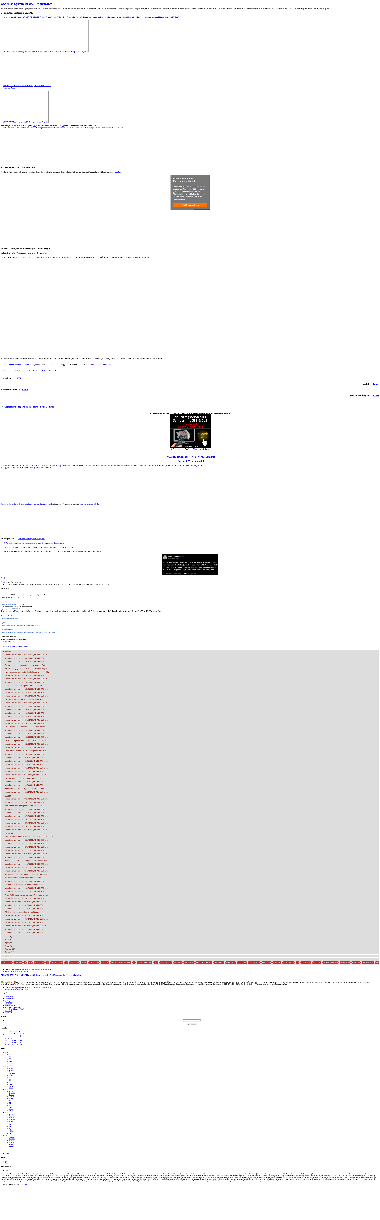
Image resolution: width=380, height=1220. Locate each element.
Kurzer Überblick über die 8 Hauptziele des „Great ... (25, 885)
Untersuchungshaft (11, 998)
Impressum (8, 1012)
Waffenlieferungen (368, 962)
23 (23, 1042)
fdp (134, 962)
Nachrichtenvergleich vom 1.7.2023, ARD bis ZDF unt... (26, 933)
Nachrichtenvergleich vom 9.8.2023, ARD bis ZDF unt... (26, 758)
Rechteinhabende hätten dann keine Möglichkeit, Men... (26, 874)
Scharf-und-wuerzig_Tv (8, 641)
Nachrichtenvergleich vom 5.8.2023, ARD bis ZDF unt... (26, 771)
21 (17, 1042)
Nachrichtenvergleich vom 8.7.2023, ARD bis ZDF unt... (26, 905)
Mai (6, 940)
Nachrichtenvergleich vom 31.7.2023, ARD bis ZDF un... (26, 799)
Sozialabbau (276, 962)
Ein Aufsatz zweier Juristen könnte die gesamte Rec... (26, 665)
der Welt (66, 257)
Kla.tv (376, 395)
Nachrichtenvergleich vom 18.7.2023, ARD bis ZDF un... (26, 854)
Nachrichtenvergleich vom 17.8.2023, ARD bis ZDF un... (26, 720)
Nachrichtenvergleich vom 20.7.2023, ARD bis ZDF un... (26, 847)
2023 (6, 1112)
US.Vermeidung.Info (177, 456)
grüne (156, 962)
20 (15, 1042)
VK (50, 371)
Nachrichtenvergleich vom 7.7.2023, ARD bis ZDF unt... (26, 909)
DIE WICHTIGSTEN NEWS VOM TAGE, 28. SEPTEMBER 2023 (27, 86)
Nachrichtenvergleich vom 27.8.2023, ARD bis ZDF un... (26, 679)
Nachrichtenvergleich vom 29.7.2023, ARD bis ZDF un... (26, 809)
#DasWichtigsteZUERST (16, 1009)
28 (17, 1044)
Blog (6, 1163)
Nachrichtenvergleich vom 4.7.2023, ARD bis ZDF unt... (26, 922)
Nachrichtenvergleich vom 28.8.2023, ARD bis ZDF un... (26, 675)
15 (21, 1040)
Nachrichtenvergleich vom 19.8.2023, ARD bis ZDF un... (26, 713)
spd (297, 962)
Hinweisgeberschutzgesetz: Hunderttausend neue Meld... (27, 672)
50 (63, 126)
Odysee (90, 365)
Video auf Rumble (9, 88)
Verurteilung (9, 1002)
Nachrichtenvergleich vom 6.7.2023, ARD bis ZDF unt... (26, 915)
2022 (6, 956)
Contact (7, 1153)
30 (23, 1044)
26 (12, 1044)
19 (12, 1042)
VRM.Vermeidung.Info (203, 456)
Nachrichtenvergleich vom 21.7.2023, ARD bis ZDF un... (26, 844)
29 (21, 1044)
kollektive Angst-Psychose (203, 962)
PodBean (58, 371)
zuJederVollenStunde (102, 365)
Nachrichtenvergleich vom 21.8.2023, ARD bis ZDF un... (26, 706)
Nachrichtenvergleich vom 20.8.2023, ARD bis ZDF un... (26, 710)
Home (7, 1161)
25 (8, 1044)
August (8, 652)
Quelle (3, 578)
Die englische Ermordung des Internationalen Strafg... (26, 778)
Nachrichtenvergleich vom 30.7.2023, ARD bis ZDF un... (26, 802)
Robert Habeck (266, 962)
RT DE (44, 371)
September (12, 1074)
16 (23, 1040)
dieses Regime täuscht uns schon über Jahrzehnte (35, 551)
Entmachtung (9, 997)
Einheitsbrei (104, 962)
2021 (6, 959)
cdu (47, 962)
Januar (8, 952)
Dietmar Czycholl (94, 962)
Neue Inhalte (33, 371)
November (12, 1070)
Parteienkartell (242, 962)
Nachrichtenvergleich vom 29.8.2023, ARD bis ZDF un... (26, 662)
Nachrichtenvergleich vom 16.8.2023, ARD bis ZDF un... (26, 723)
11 (8, 1040)
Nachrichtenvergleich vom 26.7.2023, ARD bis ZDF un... (26, 819)
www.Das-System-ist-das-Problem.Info (26, 4)
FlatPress (24, 1184)
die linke (84, 962)
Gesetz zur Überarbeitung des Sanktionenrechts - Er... (26, 686)
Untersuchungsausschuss (330, 962)
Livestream (9, 833)
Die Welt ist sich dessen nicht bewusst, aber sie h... (25, 699)
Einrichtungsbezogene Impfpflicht (121, 962)
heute (35, 406)
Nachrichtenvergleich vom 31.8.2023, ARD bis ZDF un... (26, 655)
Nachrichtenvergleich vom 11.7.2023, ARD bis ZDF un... (26, 892)
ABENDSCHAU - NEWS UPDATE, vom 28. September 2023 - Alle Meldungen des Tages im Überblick (41, 975)
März (7, 946)
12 (12, 1040)
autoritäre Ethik (39, 962)
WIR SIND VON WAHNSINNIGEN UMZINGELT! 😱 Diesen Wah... (30, 837)
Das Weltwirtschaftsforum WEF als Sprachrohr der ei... (26, 751)
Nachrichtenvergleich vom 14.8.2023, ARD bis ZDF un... (26, 734)
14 (17, 1040)
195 (34, 126)
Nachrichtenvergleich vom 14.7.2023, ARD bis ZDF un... (26, 871)
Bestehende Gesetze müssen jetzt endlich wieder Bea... (26, 861)
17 (6, 1042)
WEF (377, 962)
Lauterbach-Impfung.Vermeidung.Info (31, 539)
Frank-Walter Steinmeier (144, 962)
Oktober (11, 1072)
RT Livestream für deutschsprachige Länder (22, 912)
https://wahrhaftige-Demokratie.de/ (18, 646)
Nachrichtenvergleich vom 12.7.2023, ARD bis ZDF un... (26, 888)
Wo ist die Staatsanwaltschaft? (90, 504)
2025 (6, 1066)
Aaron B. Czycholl (7, 962)
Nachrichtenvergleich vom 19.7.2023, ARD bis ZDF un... (26, 850)
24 (6, 1044)
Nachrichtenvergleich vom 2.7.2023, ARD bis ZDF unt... (26, 929)
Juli (6, 796)
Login (6, 1170)
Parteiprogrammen (254, 962)
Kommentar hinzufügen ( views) (16, 971)
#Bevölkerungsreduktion (34, 468)
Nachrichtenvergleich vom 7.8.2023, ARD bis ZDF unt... (26, 764)
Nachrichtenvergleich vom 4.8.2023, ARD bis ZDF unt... (26, 775)
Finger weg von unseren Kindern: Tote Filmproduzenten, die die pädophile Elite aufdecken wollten (38, 547)
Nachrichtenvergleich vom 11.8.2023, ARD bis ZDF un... (26, 747)
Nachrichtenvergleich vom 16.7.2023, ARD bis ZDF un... (26, 864)
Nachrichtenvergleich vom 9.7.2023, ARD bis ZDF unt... (26, 902)
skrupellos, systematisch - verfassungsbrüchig (70, 551)
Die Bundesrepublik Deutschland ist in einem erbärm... (26, 741)
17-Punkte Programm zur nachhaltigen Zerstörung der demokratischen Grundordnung (33, 543)
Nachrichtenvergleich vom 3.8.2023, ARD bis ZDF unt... (26, 782)
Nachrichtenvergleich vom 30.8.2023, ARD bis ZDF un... (26, 658)
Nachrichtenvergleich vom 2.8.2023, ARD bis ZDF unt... (26, 785)
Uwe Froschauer (345, 962)
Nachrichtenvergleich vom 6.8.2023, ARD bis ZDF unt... (26, 768)
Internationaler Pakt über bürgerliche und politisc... (24, 878)
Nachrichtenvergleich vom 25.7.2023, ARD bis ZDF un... (26, 823)
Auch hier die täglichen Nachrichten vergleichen (22, 365)
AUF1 (20, 378)
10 (6, 1040)
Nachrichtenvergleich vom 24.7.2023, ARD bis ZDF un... (26, 826)
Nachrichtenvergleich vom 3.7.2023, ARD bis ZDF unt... (26, 926)
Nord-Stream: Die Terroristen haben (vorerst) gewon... (26, 727)
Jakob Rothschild (189, 962)
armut (30, 962)
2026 (6, 1052)
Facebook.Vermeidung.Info (191, 461)
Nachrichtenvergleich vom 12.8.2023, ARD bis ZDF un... (26, 744)
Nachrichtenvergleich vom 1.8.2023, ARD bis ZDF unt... (26, 792)
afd (25, 962)
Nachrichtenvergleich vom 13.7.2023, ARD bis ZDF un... (26, 881)
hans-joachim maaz (165, 962)
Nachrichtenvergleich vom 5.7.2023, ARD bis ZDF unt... (26, 919)
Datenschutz (8, 1011)
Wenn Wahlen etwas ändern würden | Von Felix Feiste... (26, 895)
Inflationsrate (178, 962)
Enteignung (8, 1004)
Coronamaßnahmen (56, 962)
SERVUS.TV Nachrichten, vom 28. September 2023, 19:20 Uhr (25, 122)
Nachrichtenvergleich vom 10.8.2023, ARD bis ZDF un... (26, 754)
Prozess (7, 1000)
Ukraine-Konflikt (305, 962)
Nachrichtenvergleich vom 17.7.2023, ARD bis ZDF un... (26, 857)
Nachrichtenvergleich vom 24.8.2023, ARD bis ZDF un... (26, 692)
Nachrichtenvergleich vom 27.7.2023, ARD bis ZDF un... (26, 816)
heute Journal (47, 406)
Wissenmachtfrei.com (201, 449)
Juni (7, 937)
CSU (66, 962)
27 (15, 1044)
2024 (6, 1089)
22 (21, 1042)
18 (8, 1042)
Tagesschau (10, 406)
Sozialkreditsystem (288, 962)
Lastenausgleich (218, 962)
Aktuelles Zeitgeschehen (45, 969)
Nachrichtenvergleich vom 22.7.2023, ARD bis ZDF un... (26, 840)
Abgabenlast (18, 962)
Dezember (12, 1068)
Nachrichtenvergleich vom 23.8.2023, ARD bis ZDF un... (26, 696)
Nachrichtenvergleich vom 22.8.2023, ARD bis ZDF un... (26, 703)
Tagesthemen (24, 406)
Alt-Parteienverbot (10, 1005)
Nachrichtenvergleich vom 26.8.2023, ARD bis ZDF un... (26, 682)
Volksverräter (356, 962)
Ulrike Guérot (317, 962)
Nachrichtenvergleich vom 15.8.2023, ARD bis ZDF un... (26, 730)
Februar (8, 949)
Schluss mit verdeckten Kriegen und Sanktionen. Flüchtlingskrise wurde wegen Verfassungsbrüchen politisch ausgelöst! (45, 52)
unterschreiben (116, 172)
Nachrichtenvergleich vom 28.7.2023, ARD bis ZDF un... (26, 813)
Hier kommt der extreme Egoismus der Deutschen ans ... (27, 789)
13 (15, 1040)
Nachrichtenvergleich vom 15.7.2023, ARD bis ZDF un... (26, 867)
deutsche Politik (74, 962)
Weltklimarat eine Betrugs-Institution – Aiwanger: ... (24, 806)
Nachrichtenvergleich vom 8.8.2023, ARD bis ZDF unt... (26, 761)
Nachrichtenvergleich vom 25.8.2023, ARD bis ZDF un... (26, 689)
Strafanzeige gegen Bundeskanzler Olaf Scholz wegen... (27, 669)
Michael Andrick (230, 962)
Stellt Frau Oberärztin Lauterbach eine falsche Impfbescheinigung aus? (26, 504)
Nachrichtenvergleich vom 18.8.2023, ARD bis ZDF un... (26, 717)
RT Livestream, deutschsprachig (14, 371)
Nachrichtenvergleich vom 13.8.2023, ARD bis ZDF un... (26, 737)
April (7, 943)
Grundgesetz (138, 257)
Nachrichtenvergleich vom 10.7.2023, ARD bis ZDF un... (26, 898)
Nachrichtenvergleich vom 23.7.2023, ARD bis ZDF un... (26, 830)
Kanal (376, 384)
